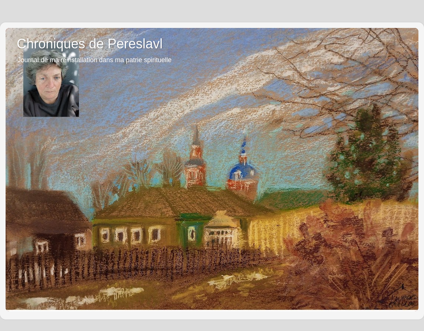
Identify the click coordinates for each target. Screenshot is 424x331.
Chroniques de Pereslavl (90, 43)
